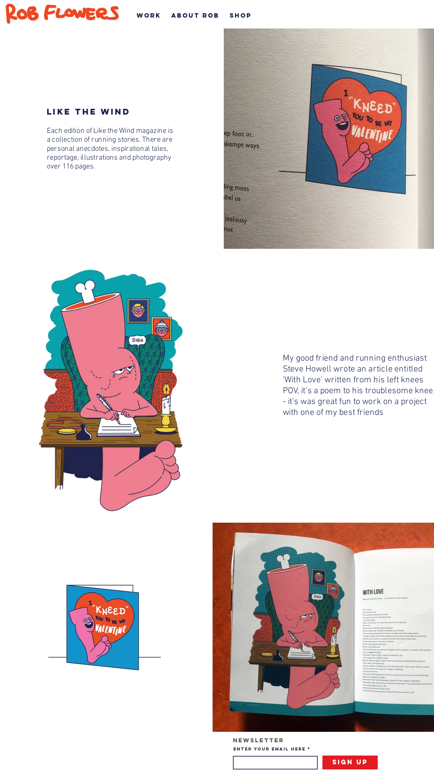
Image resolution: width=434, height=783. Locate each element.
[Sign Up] (350, 762)
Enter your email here (269, 749)
